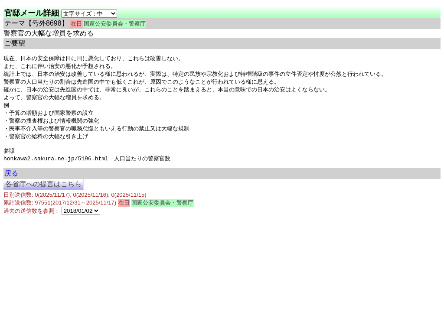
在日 (76, 23)
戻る (11, 180)
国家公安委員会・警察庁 (115, 23)
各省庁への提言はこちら (43, 191)
